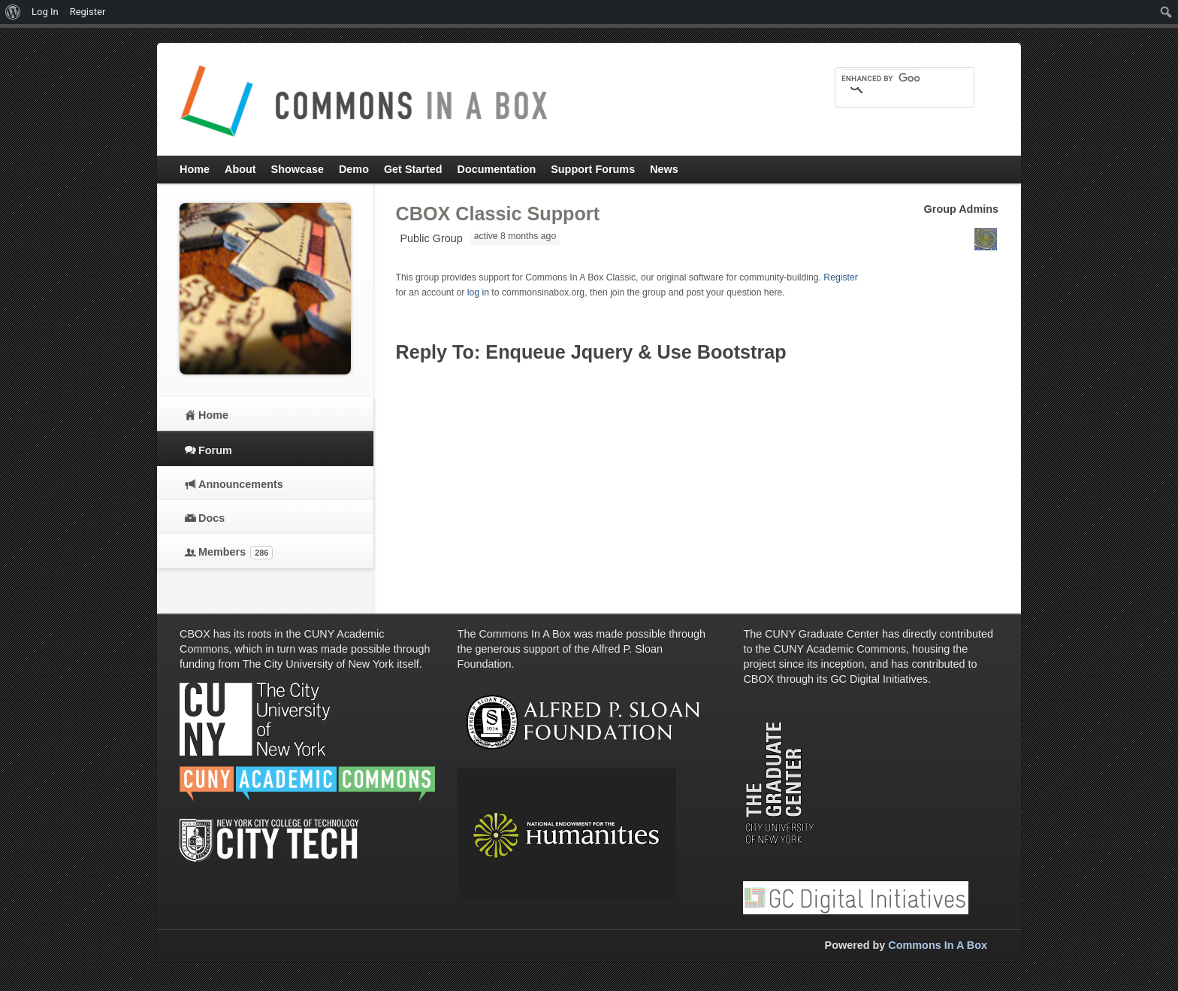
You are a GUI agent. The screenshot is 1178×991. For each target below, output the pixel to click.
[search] (880, 78)
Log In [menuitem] (45, 11)
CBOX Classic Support (498, 213)
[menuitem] (13, 12)
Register (840, 277)
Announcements (240, 484)
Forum (215, 450)
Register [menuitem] (88, 11)
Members (235, 552)
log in (478, 292)
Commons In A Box (937, 945)
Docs (211, 518)
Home (213, 415)
